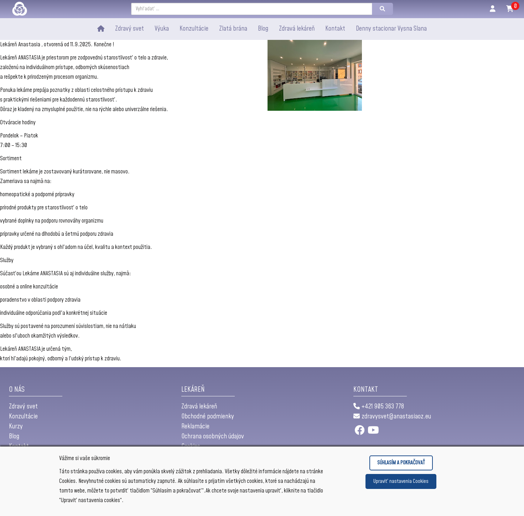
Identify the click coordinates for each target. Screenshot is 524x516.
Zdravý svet (129, 28)
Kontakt (335, 28)
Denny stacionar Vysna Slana (391, 28)
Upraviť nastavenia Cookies (401, 481)
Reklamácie (195, 426)
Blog (14, 436)
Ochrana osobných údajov (212, 436)
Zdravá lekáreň (297, 28)
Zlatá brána (233, 28)
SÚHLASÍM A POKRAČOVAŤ (401, 463)
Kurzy (16, 426)
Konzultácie (23, 416)
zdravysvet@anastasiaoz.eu (392, 416)
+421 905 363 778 (378, 406)
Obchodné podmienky (207, 416)
